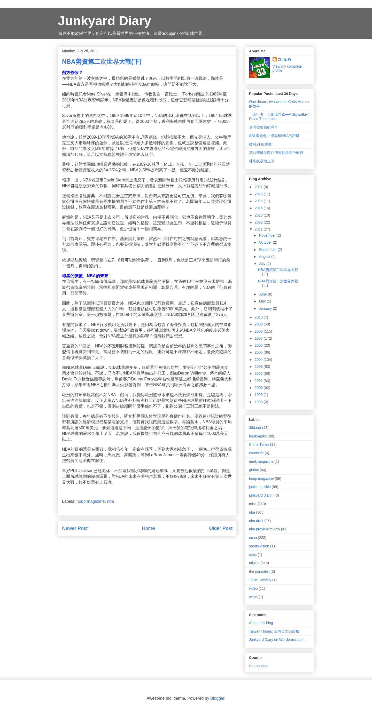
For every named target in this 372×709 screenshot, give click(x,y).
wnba (253, 597)
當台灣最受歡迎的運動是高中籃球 (276, 152)
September (268, 250)
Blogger (217, 698)
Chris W (284, 59)
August (265, 256)
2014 (259, 208)
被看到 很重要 (260, 144)
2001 (259, 381)
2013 (259, 215)
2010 (259, 317)
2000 (259, 388)
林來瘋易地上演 (261, 161)
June (263, 294)
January (266, 308)
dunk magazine (261, 461)
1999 (259, 395)
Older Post (221, 528)
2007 (259, 338)
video (253, 588)
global (254, 470)
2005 (259, 352)
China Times (259, 444)
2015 (259, 201)
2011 (259, 229)
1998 (259, 402)
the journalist (259, 571)
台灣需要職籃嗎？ (263, 127)
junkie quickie (260, 487)
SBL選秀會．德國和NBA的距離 (274, 136)
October (266, 242)
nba (110, 501)
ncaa (253, 538)
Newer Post (75, 528)
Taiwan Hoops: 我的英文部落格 (274, 631)
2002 (259, 373)
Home (148, 528)
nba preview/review (264, 529)
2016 (259, 194)
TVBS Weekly (260, 580)
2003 (259, 366)
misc (253, 504)
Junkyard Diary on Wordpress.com (276, 640)
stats (253, 555)
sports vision (259, 546)
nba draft (256, 521)
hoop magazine (90, 501)
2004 (259, 359)
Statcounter (258, 666)
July (262, 263)
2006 (259, 345)
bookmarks (258, 436)
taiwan (254, 563)
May (263, 301)
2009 (259, 324)
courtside (256, 453)
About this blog (261, 623)
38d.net (255, 428)
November (267, 235)
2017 (259, 187)
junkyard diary (260, 495)
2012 (259, 222)
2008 (259, 331)
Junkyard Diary (104, 21)
